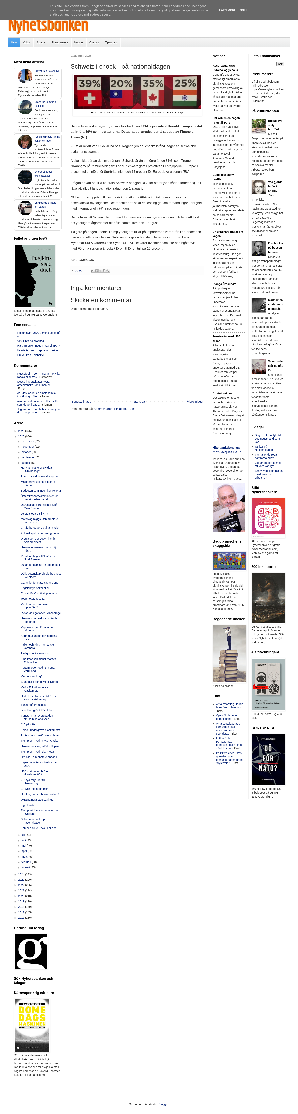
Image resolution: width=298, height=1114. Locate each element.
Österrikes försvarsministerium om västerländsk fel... (39, 497)
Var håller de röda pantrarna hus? (266, 456)
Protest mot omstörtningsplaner (40, 735)
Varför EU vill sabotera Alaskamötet (34, 689)
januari (26, 867)
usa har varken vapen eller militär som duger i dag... (37, 403)
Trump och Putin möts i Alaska (39, 740)
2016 (21, 917)
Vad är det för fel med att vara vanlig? (268, 464)
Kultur (26, 42)
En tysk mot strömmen (34, 788)
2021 (21, 890)
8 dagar (41, 42)
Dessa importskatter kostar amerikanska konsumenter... (34, 383)
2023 (21, 879)
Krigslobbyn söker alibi (35, 588)
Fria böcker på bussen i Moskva (275, 248)
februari (26, 862)
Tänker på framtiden (33, 704)
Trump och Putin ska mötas (38, 751)
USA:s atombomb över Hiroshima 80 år (35, 773)
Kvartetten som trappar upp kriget (38, 350)
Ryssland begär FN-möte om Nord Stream (38, 558)
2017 (21, 912)
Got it (244, 10)
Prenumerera (60, 42)
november (28, 446)
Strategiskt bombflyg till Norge (39, 681)
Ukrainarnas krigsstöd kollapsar (40, 746)
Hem (14, 42)
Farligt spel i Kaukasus (35, 653)
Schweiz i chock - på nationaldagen (33, 821)
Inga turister (28, 805)
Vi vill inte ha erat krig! (31, 340)
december (28, 441)
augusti (26, 462)
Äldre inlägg (195, 401)
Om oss (94, 42)
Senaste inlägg (81, 401)
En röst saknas (222, 393)
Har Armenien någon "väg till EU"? (38, 345)
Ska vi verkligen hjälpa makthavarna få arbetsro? (269, 474)
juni (24, 840)
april (24, 851)
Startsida (139, 401)
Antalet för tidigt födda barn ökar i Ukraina (229, 705)
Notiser (78, 42)
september (28, 457)
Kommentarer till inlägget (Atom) (115, 408)
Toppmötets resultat (33, 598)
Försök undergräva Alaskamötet (40, 730)
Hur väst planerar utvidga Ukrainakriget (36, 469)
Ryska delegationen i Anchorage (41, 613)
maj (24, 845)
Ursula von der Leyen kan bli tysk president (38, 540)
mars (24, 856)
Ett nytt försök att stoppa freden (40, 593)
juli (23, 834)
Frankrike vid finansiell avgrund (40, 476)
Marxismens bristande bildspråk (275, 304)
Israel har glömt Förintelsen (38, 710)
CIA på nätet (28, 724)
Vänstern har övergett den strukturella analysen (37, 717)
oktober (26, 452)
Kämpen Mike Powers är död (39, 828)
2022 (21, 885)
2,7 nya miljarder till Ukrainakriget (33, 781)
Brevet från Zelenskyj (46, 70)
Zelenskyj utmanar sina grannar (40, 533)
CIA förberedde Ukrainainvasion (40, 527)
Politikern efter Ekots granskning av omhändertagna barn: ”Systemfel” (229, 758)
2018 (21, 906)
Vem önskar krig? (31, 676)
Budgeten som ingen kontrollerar (41, 490)
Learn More (227, 10)
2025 (21, 436)
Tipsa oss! (111, 42)
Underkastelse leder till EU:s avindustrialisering (38, 698)
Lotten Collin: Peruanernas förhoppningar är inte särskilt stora (229, 743)
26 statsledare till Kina (34, 513)
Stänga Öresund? (224, 284)
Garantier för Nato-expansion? (39, 582)
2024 (21, 874)
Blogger (164, 1104)
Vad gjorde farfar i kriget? (275, 186)
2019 (21, 901)
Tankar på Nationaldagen (264, 448)
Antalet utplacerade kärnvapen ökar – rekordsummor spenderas (228, 728)
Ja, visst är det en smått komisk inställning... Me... (36, 394)
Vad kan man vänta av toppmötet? (34, 606)
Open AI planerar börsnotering (226, 717)
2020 (21, 896)
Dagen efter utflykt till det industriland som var (268, 439)
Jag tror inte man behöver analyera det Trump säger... (39, 411)
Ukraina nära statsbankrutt (37, 799)
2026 (21, 431)
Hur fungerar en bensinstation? (40, 794)
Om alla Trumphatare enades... (40, 757)
